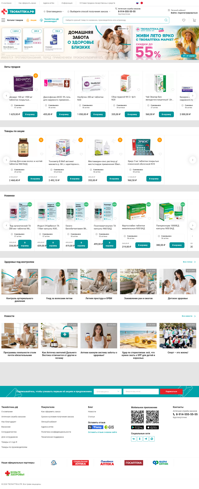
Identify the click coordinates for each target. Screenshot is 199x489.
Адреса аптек (48, 3)
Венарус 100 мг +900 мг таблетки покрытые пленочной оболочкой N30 (22, 98)
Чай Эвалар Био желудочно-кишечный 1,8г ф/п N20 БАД (159, 98)
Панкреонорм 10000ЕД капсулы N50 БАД (167, 227)
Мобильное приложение (144, 407)
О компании (6, 3)
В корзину (30, 114)
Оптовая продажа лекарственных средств (97, 3)
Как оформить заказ (27, 3)
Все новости (188, 316)
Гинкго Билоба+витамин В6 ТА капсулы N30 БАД (76, 227)
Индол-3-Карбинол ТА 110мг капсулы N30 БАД (48, 227)
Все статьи (189, 262)
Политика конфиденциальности (56, 432)
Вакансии (5, 427)
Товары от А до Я (9, 442)
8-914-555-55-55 (126, 11)
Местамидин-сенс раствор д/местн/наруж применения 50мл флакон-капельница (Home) (104, 163)
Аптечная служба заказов (13, 417)
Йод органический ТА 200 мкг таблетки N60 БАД (20, 227)
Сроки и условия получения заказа (57, 417)
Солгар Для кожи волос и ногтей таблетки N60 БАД (25, 162)
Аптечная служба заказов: (129, 9)
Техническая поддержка (52, 437)
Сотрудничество (9, 432)
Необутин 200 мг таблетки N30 (90, 98)
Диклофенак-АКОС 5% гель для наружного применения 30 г (57, 98)
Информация (67, 3)
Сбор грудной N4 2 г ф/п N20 (123, 98)
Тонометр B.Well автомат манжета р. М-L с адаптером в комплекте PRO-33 (64, 163)
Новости (92, 411)
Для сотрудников (9, 437)
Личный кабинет (49, 422)
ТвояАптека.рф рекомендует (49, 20)
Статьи (91, 417)
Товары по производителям (14, 447)
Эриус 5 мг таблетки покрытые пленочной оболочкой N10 (143, 162)
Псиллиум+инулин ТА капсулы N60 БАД (105, 227)
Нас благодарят (8, 422)
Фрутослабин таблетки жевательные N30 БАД (133, 227)
